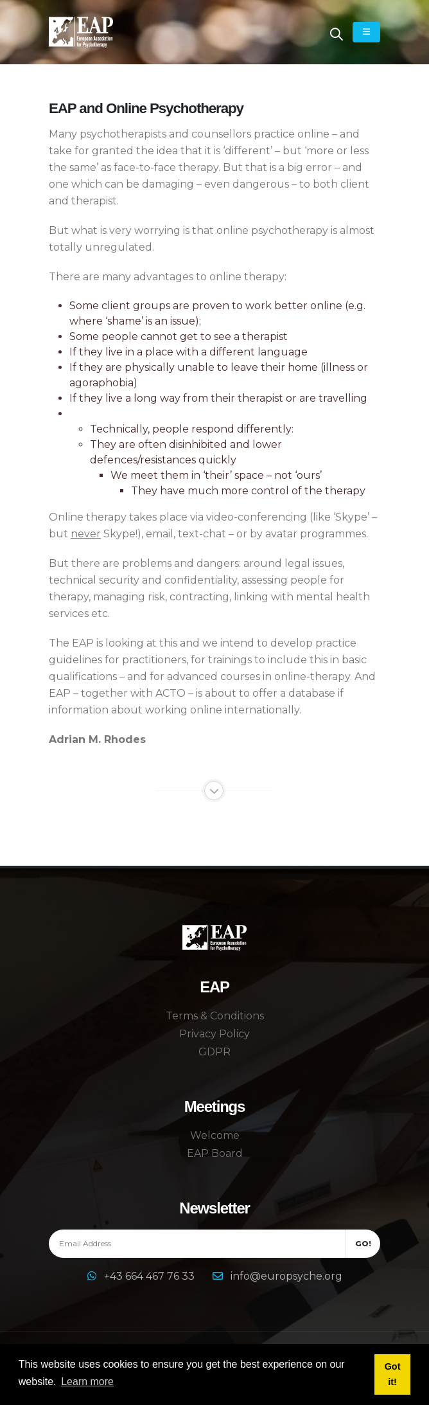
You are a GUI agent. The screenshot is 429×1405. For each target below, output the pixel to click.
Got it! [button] (393, 1374)
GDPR (214, 1052)
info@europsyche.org (286, 1276)
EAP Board (215, 1153)
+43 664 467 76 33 (150, 1276)
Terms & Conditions (215, 1016)
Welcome (215, 1135)
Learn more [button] (87, 1381)
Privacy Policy (214, 1034)
